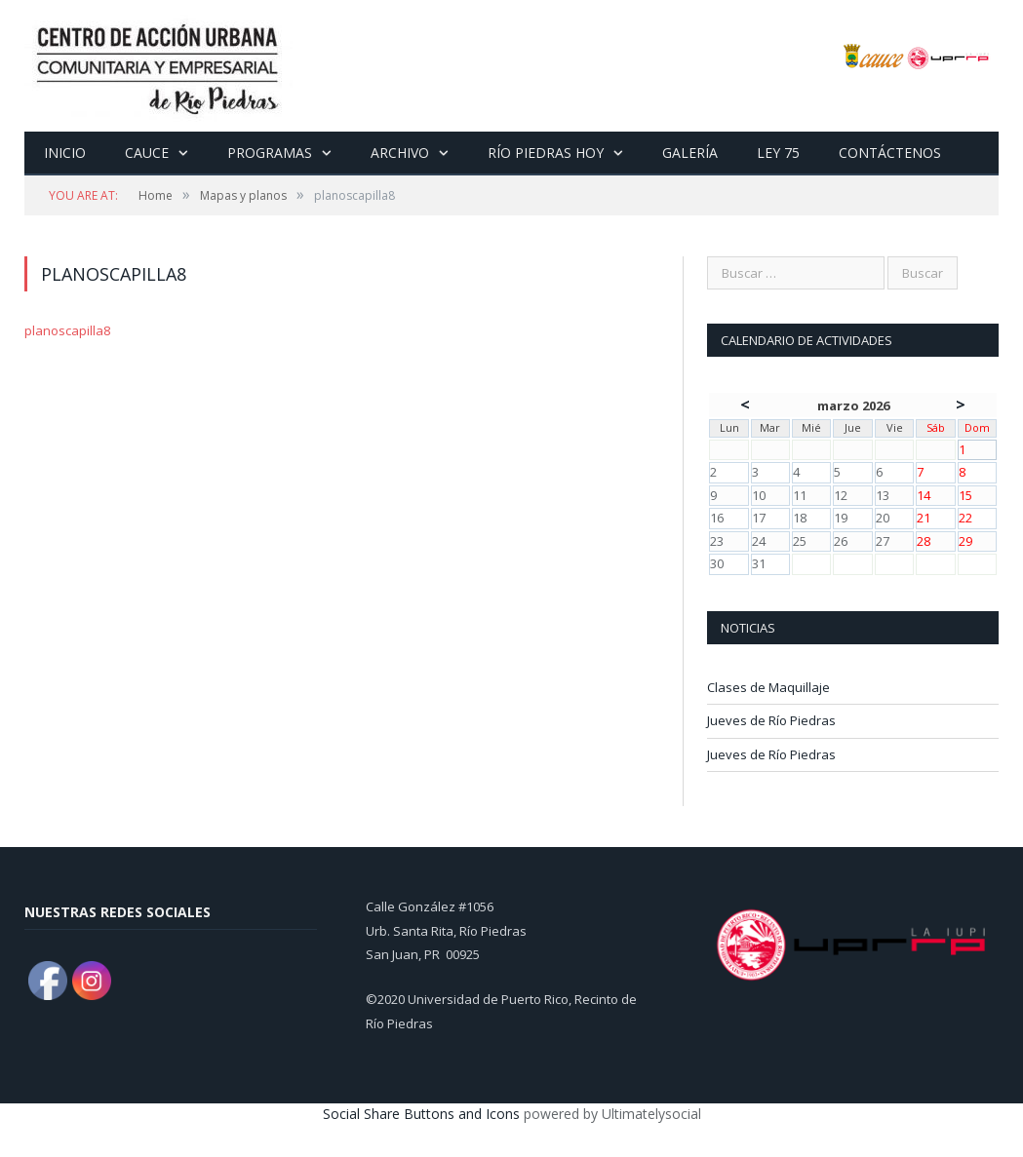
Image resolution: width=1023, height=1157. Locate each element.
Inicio (65, 152)
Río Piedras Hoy (542, 152)
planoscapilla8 (67, 330)
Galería (686, 152)
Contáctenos (884, 152)
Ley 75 (773, 152)
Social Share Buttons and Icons (421, 1113)
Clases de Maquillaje (768, 687)
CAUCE (145, 152)
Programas (267, 152)
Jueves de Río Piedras (771, 720)
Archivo (397, 152)
